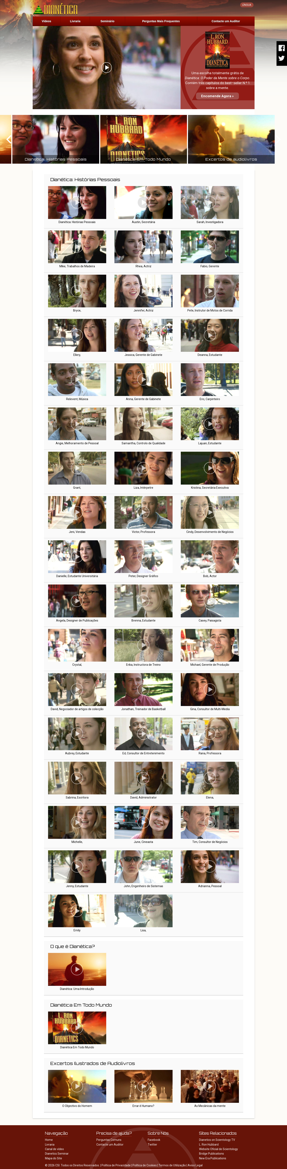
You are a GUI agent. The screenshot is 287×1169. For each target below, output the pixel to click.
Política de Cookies (145, 1165)
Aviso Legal (195, 1165)
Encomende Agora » (217, 96)
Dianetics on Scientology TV (217, 1139)
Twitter (152, 1144)
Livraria (75, 21)
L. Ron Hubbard (209, 1144)
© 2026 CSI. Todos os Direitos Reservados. (72, 1165)
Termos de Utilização (172, 1165)
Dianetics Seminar (57, 1153)
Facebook (154, 1139)
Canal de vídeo (54, 1149)
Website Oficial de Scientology (218, 1149)
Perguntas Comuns (108, 1139)
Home (49, 1139)
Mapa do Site (53, 1158)
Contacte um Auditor (226, 21)
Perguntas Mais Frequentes (161, 21)
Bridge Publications (211, 1153)
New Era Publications (212, 1158)
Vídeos (46, 21)
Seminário (107, 21)
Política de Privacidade (116, 1165)
